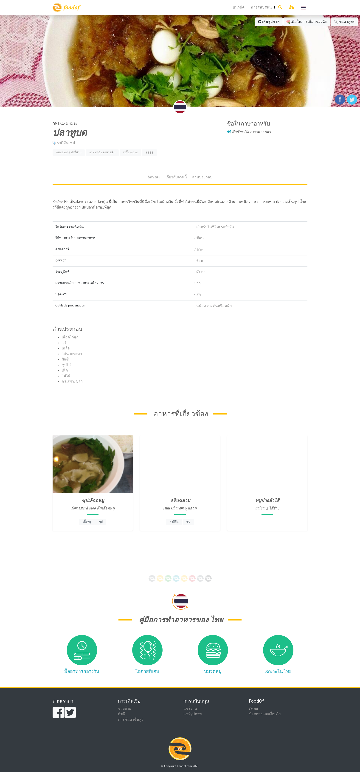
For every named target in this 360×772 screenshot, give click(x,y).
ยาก (197, 283)
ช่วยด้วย (124, 709)
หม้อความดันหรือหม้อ (214, 306)
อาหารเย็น (109, 152)
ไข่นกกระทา (72, 354)
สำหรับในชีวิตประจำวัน (215, 227)
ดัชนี (121, 714)
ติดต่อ (253, 709)
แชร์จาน (190, 709)
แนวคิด (239, 7)
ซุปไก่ (66, 365)
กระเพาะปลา (72, 381)
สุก (198, 295)
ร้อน (199, 261)
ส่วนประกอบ (202, 177)
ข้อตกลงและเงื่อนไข (265, 714)
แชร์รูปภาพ (192, 714)
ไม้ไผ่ (66, 376)
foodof (66, 7)
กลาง (198, 250)
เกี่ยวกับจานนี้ (176, 177)
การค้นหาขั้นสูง (130, 720)
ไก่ (64, 343)
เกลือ (66, 348)
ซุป (72, 143)
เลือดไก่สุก (70, 337)
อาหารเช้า (95, 152)
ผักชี (65, 359)
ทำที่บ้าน (76, 152)
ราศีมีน (62, 143)
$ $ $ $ (149, 152)
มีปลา (200, 272)
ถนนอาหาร (63, 152)
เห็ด (65, 370)
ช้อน (200, 238)
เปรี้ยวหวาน (130, 152)
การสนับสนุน (261, 7)
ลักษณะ (154, 177)
